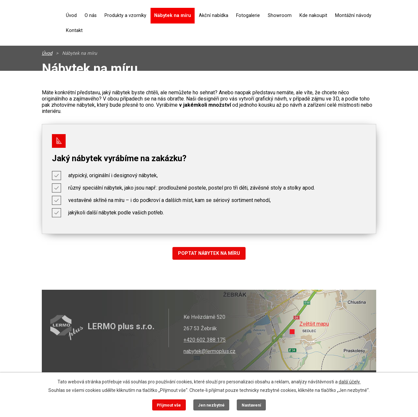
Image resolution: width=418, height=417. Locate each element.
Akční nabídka (213, 15)
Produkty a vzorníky (125, 15)
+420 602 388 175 (205, 340)
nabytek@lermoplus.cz (209, 351)
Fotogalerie (248, 15)
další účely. (350, 381)
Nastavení (251, 405)
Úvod (71, 15)
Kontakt (74, 30)
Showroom (280, 15)
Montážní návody (353, 15)
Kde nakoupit (313, 15)
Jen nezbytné (211, 405)
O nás (91, 15)
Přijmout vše (169, 405)
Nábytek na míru (172, 15)
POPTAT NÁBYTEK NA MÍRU (209, 253)
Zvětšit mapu (314, 324)
